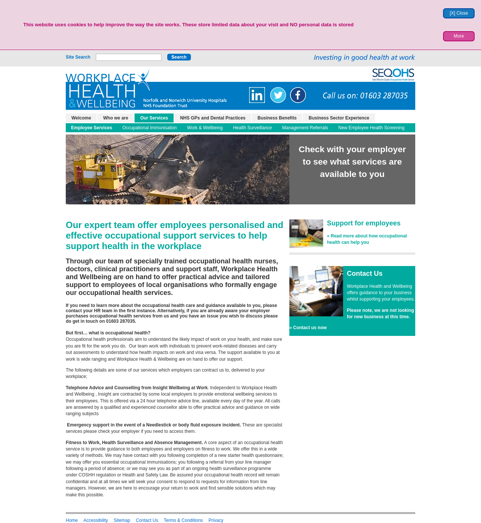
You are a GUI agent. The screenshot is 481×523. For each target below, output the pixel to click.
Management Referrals (305, 127)
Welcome (81, 118)
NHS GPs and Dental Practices (212, 118)
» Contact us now (308, 327)
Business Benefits (276, 118)
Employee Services (91, 127)
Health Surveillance (252, 127)
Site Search (78, 57)
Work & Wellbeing (205, 127)
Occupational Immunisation (150, 127)
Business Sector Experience (339, 118)
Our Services (154, 118)
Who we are (115, 118)
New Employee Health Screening (371, 127)
